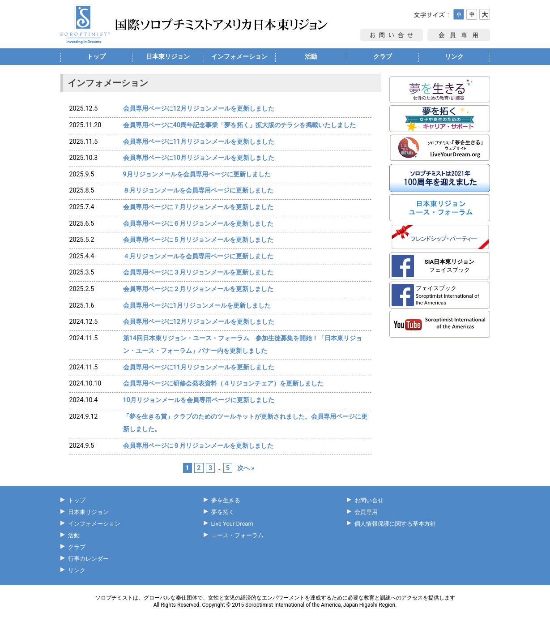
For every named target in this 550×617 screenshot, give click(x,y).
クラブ (382, 56)
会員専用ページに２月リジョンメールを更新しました (198, 288)
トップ (96, 56)
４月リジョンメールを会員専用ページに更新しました (198, 256)
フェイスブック (450, 265)
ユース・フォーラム (237, 535)
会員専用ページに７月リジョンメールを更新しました (198, 206)
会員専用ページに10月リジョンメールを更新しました (198, 157)
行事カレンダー (88, 558)
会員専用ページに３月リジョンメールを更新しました (198, 272)
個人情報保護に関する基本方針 (395, 523)
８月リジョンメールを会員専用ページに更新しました (198, 190)
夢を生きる (225, 500)
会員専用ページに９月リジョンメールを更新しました (198, 445)
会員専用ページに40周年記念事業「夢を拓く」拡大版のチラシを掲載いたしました (239, 125)
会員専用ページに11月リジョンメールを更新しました (198, 141)
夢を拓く (222, 512)
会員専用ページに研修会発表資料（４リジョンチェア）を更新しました (223, 383)
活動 (311, 56)
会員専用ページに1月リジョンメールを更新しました (197, 305)
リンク (454, 56)
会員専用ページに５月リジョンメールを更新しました (198, 239)
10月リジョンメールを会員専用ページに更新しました (198, 399)
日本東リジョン (168, 56)
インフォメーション (239, 56)
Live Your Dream (232, 523)
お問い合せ (369, 500)
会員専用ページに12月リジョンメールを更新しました (198, 108)
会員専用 (366, 512)
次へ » (246, 467)
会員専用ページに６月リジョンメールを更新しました (198, 223)
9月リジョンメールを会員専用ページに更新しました (197, 174)
